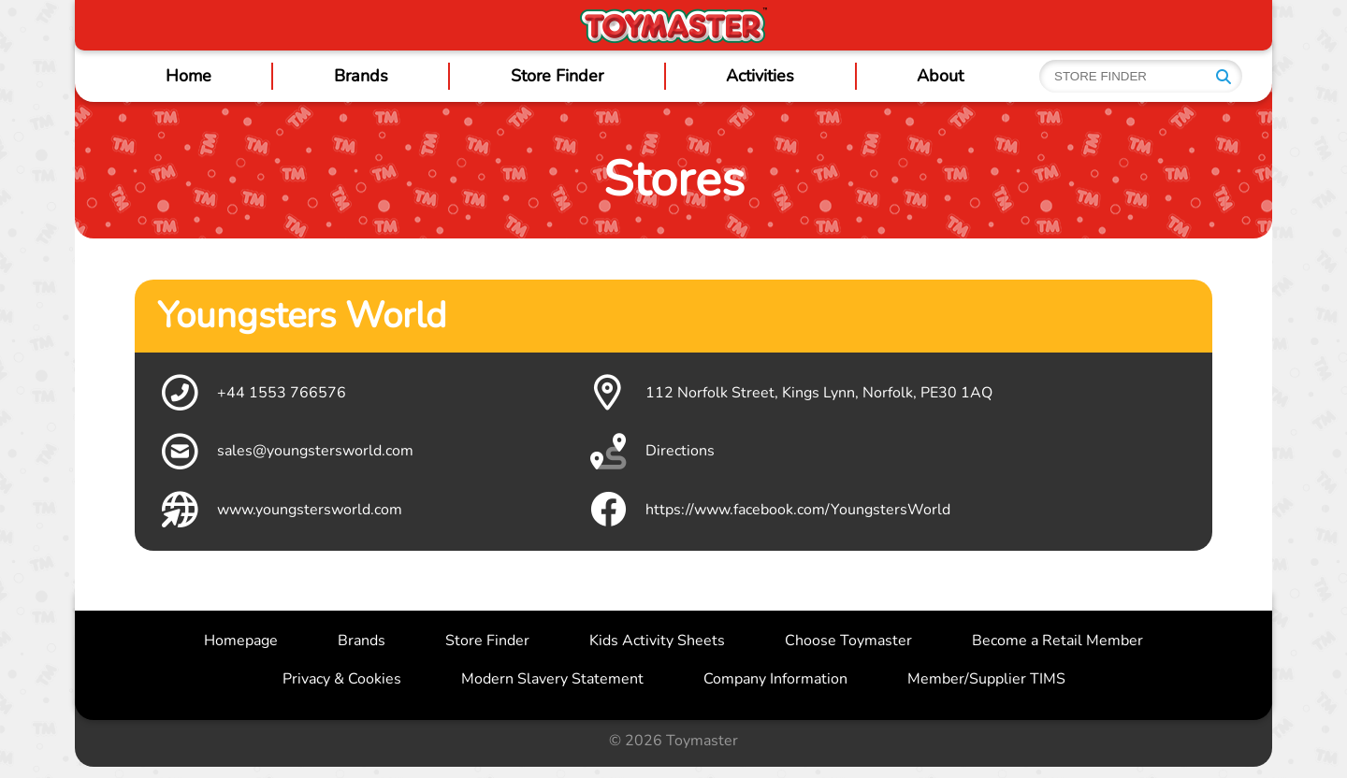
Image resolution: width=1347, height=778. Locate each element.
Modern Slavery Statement (552, 679)
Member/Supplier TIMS (986, 679)
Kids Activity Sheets (657, 640)
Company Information (775, 679)
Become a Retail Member (1057, 640)
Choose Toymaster (848, 640)
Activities (760, 76)
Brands (361, 76)
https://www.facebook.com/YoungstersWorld (768, 509)
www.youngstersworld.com (279, 509)
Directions (650, 451)
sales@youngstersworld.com (285, 451)
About (940, 76)
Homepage (241, 640)
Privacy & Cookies (341, 679)
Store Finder (557, 76)
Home (188, 76)
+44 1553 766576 (251, 393)
